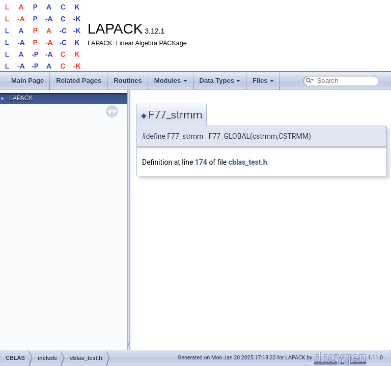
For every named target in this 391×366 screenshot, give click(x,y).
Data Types (220, 80)
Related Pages (78, 80)
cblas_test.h (248, 162)
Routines (128, 80)
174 (201, 162)
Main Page (27, 80)
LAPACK (21, 98)
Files (263, 80)
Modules (170, 80)
